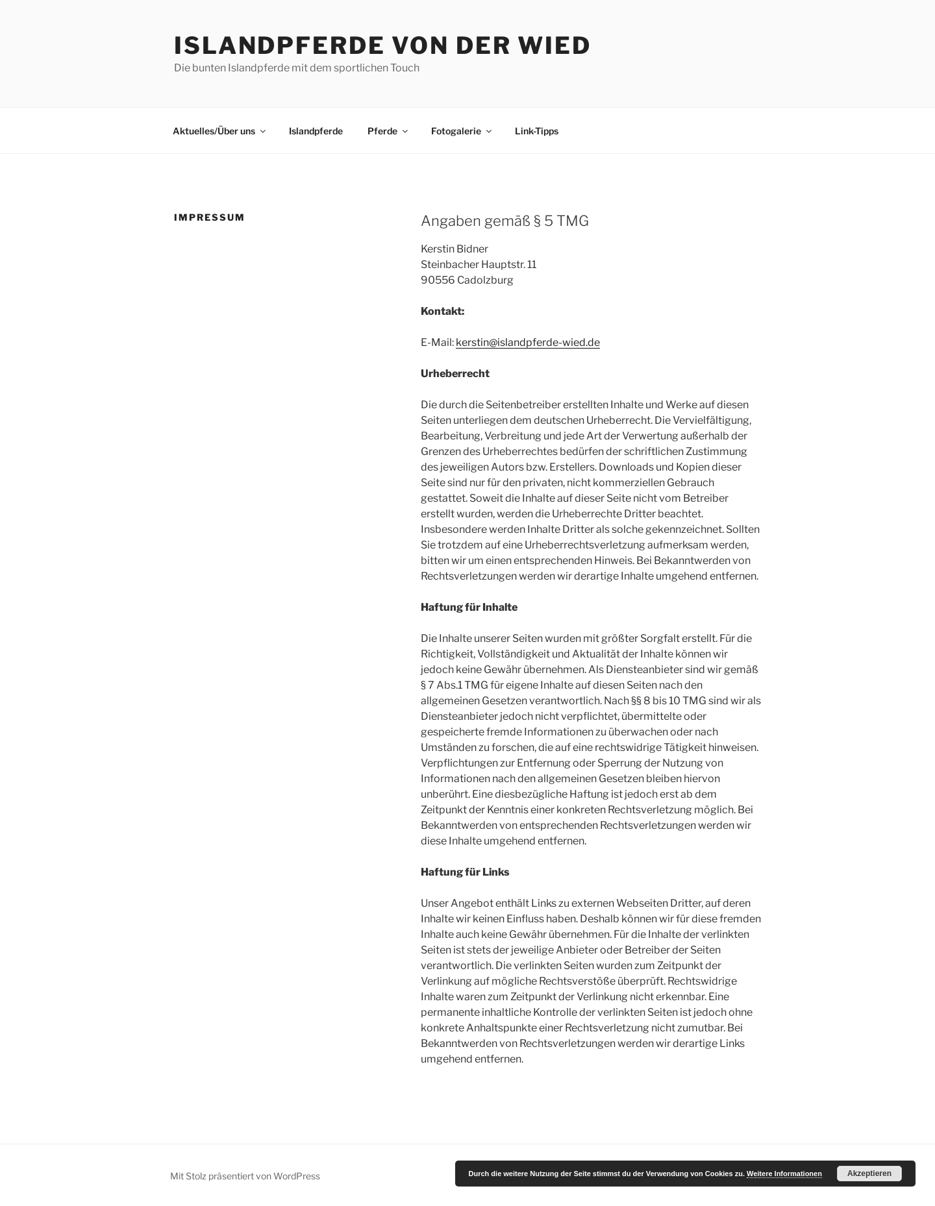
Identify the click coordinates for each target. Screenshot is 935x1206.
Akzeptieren (869, 1173)
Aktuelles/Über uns (220, 130)
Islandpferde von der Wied (383, 45)
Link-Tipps (536, 130)
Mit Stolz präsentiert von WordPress (245, 1175)
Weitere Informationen (784, 1173)
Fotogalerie (462, 130)
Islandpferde (316, 130)
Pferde (389, 130)
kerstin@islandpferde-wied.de (528, 342)
